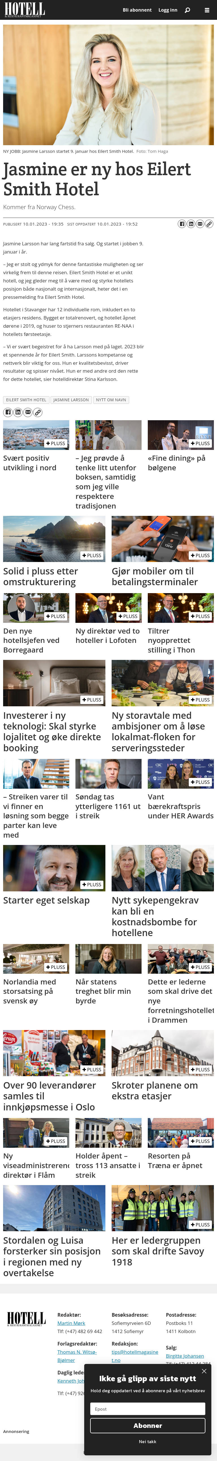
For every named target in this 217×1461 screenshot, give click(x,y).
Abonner (147, 1425)
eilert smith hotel (26, 399)
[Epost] (147, 1408)
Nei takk (148, 1441)
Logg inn (168, 10)
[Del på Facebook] (182, 224)
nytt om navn (111, 399)
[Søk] (187, 10)
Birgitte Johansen (185, 1356)
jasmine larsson (71, 399)
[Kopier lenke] (209, 224)
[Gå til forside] (25, 10)
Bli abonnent (137, 10)
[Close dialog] (204, 1371)
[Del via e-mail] (200, 224)
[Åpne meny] (207, 10)
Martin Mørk (71, 1323)
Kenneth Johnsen (76, 1381)
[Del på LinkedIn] (191, 224)
